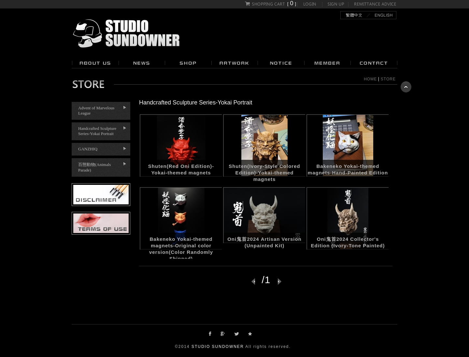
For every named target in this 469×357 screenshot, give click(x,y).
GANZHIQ (87, 148)
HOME (370, 79)
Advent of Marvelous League (96, 110)
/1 (266, 279)
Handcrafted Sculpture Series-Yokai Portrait (97, 131)
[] (270, 3)
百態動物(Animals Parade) (94, 167)
